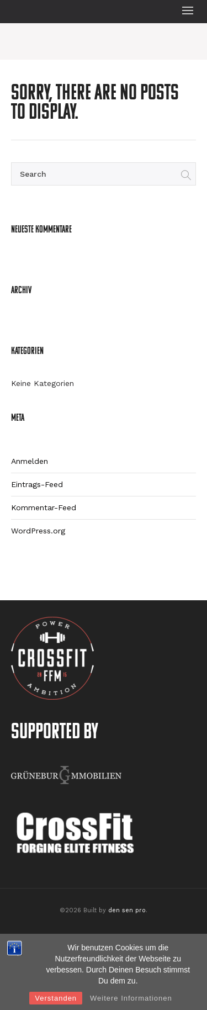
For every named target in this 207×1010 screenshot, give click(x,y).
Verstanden (56, 998)
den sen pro (127, 910)
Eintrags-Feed (37, 484)
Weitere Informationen (131, 998)
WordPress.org (38, 530)
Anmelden (29, 461)
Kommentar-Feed (43, 507)
